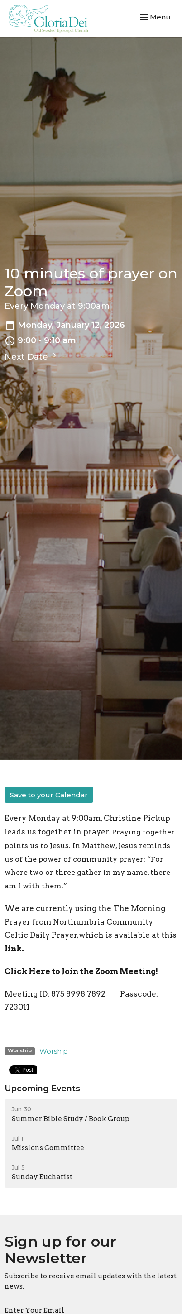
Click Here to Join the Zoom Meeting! (81, 971)
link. (14, 948)
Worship (53, 1051)
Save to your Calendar (49, 795)
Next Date (32, 356)
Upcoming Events (42, 1088)
